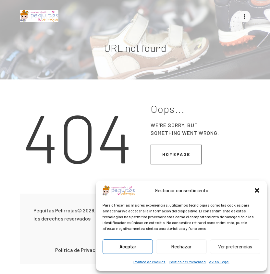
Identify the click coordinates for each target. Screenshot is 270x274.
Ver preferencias (235, 246)
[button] (257, 190)
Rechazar (181, 246)
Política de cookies (149, 261)
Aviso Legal (219, 261)
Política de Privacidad (187, 261)
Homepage (176, 154)
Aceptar (127, 246)
